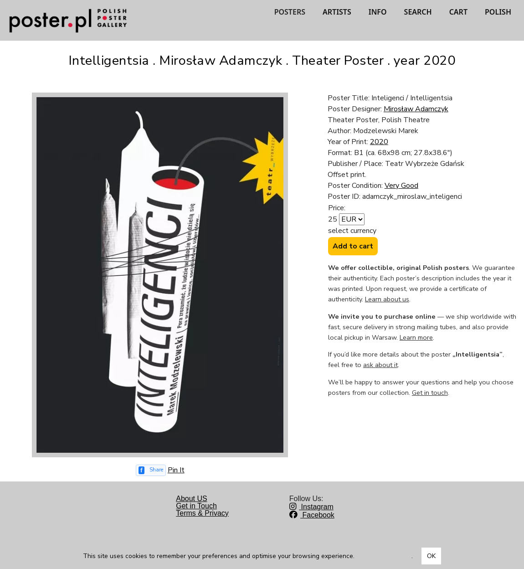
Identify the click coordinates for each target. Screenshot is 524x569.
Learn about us (387, 299)
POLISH (498, 12)
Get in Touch (196, 506)
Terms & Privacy (202, 513)
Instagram (311, 507)
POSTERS (289, 12)
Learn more (416, 337)
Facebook (311, 515)
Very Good (401, 186)
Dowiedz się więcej (383, 556)
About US (191, 498)
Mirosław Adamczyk (416, 109)
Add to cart (353, 246)
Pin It (176, 470)
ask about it (380, 364)
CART (458, 12)
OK (431, 556)
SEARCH (418, 12)
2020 (379, 142)
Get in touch (430, 392)
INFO (378, 12)
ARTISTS (337, 12)
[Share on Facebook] (151, 470)
